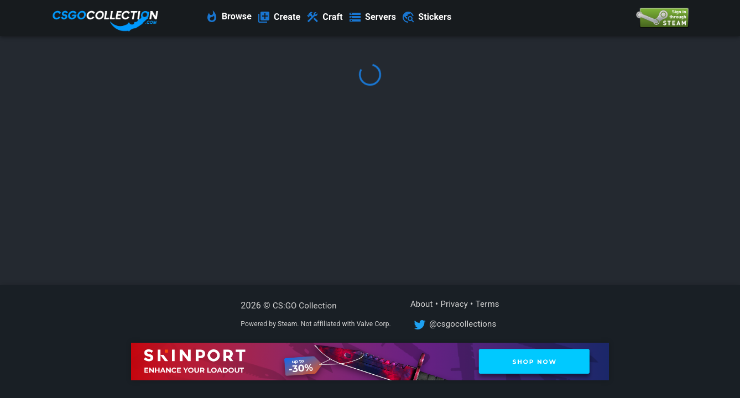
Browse (237, 16)
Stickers (434, 17)
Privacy (454, 304)
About (421, 304)
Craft (332, 17)
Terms (487, 304)
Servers (380, 17)
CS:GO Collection (305, 306)
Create (287, 17)
